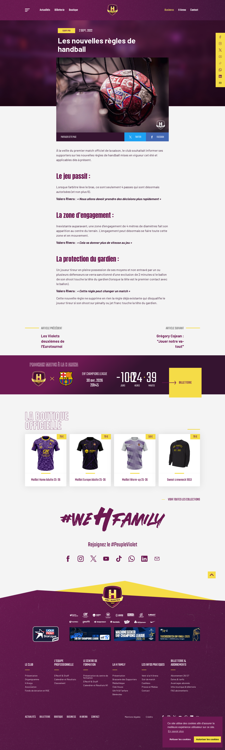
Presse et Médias (150, 686)
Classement (59, 683)
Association (30, 686)
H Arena (182, 10)
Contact (194, 10)
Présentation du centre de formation (95, 676)
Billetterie (60, 10)
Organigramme (32, 679)
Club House (117, 686)
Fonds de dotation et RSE (37, 690)
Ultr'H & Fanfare (120, 690)
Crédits (149, 716)
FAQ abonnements (179, 690)
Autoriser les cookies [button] (207, 739)
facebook (157, 137)
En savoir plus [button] (176, 731)
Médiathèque (118, 683)
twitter (135, 137)
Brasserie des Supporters (124, 679)
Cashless (146, 683)
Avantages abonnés (180, 683)
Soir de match (148, 679)
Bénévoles (117, 694)
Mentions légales (132, 716)
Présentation (31, 675)
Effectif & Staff (61, 675)
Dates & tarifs (177, 679)
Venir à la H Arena (150, 675)
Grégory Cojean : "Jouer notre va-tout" (167, 337)
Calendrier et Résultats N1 (95, 685)
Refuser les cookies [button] (180, 739)
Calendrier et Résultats (65, 679)
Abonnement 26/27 (180, 675)
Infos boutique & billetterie (183, 686)
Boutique (73, 10)
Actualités (45, 10)
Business (169, 10)
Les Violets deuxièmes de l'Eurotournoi (57, 337)
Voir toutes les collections (184, 499)
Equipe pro (66, 31)
